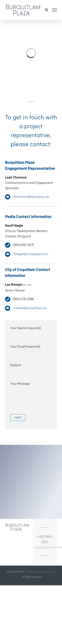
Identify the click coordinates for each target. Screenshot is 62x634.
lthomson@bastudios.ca (31, 196)
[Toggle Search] (46, 9)
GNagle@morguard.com (31, 254)
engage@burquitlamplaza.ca (45, 547)
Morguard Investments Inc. (40, 571)
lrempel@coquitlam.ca (30, 308)
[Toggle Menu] (54, 9)
